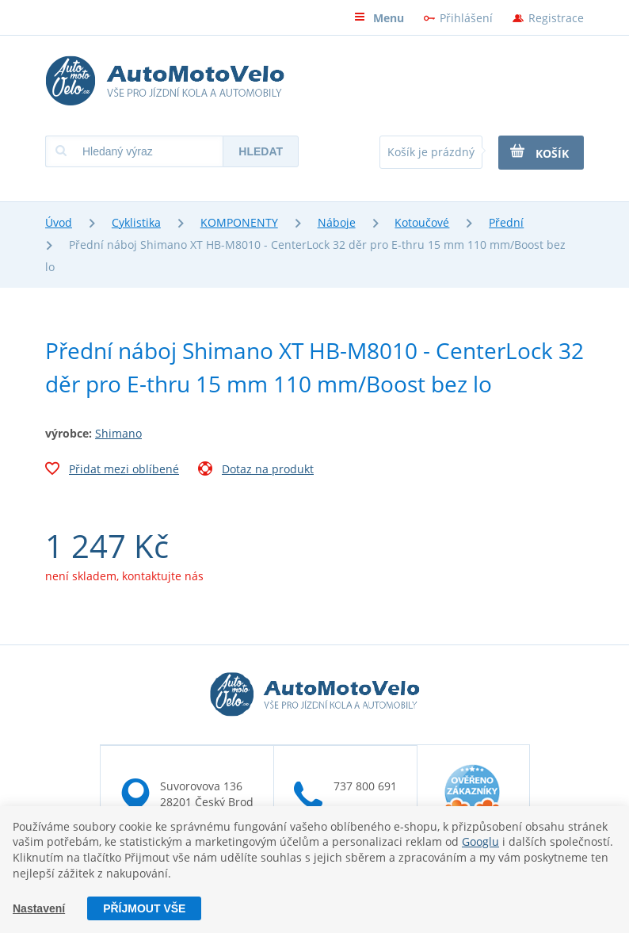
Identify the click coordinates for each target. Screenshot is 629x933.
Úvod (58, 222)
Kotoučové (422, 222)
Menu (379, 17)
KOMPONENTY (239, 222)
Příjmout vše (144, 908)
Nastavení (39, 908)
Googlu (480, 841)
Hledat (260, 151)
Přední (506, 222)
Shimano (118, 433)
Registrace (556, 17)
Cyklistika (136, 222)
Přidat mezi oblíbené (112, 470)
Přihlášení (466, 17)
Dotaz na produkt (256, 470)
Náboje (337, 222)
